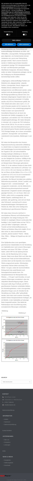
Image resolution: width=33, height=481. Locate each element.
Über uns (6, 439)
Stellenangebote (8, 462)
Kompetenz (6, 442)
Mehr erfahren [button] (16, 40)
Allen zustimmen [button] (24, 44)
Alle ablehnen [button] (9, 44)
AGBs (4, 451)
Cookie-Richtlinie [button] (18, 13)
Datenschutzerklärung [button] (7, 7)
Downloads (6, 465)
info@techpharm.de (10, 405)
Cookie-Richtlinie (7, 430)
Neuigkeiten (7, 460)
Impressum (6, 422)
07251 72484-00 (9, 402)
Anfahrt (5, 419)
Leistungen (6, 445)
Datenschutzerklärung (8, 410)
